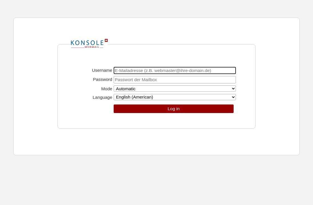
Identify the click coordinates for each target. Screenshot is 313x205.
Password (102, 79)
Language (102, 97)
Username (102, 70)
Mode (107, 88)
